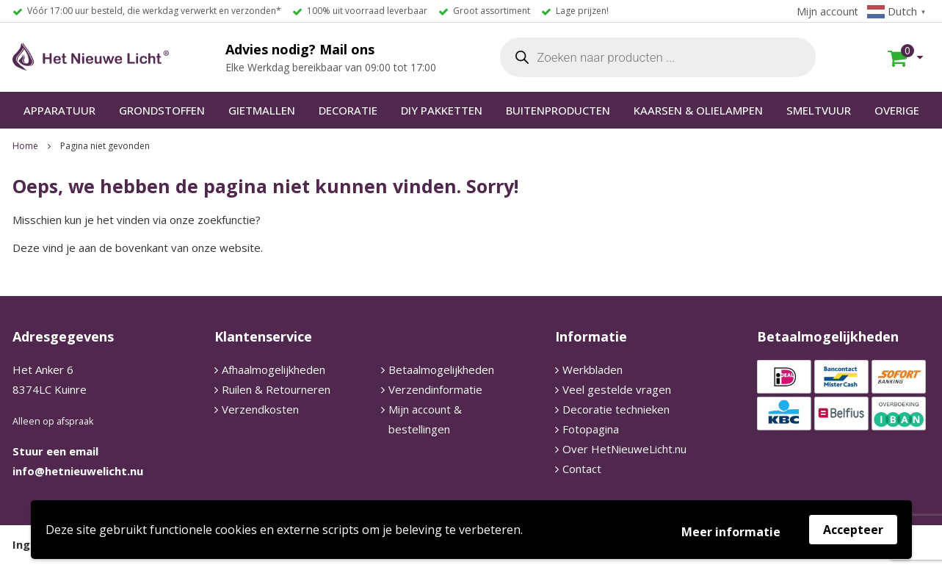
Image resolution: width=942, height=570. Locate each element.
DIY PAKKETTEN (441, 110)
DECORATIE (348, 110)
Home (25, 146)
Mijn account (827, 11)
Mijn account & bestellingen (425, 419)
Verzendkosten (260, 409)
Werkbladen (592, 369)
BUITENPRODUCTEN (558, 110)
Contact (581, 468)
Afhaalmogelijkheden (273, 369)
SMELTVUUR (818, 110)
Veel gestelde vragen (616, 389)
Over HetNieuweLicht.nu (624, 448)
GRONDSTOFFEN (162, 110)
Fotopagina (590, 429)
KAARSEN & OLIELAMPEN (698, 110)
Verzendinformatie (435, 389)
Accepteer (853, 530)
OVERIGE (896, 110)
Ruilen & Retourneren (276, 389)
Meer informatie (730, 532)
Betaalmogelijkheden (441, 369)
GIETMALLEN (261, 110)
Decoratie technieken (616, 409)
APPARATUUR (59, 110)
